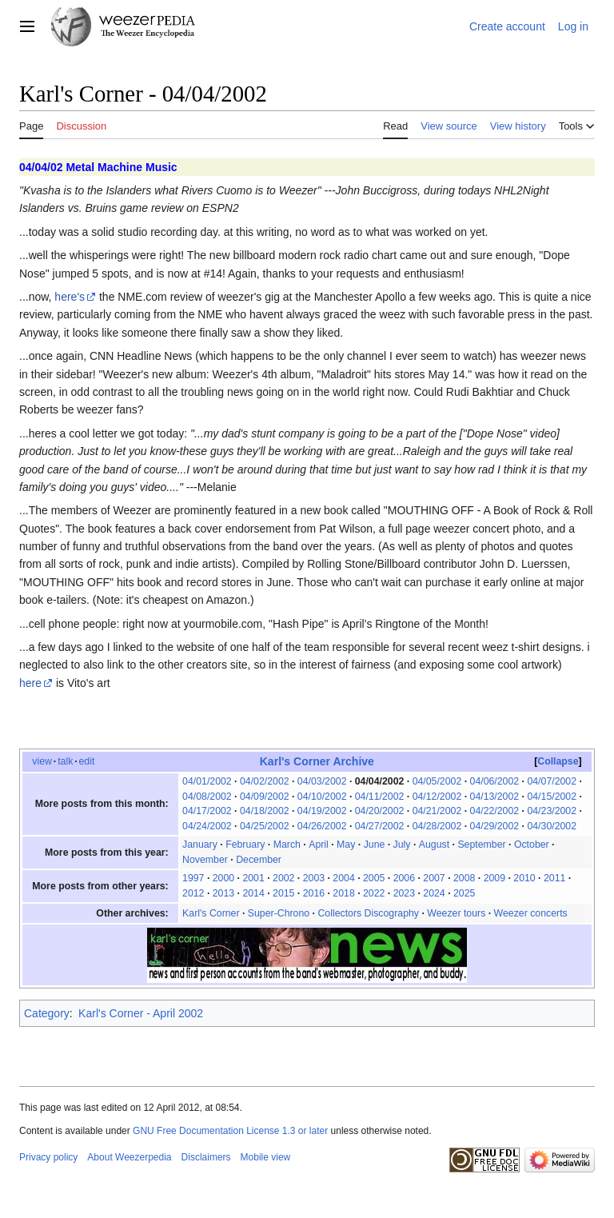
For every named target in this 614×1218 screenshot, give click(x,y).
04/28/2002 (437, 826)
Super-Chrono (278, 913)
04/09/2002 (264, 796)
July (402, 844)
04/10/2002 (322, 796)
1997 (193, 878)
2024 (434, 893)
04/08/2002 (207, 796)
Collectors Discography (368, 913)
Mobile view (266, 1157)
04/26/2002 (322, 826)
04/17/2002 (207, 811)
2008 (464, 878)
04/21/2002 (437, 811)
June (374, 844)
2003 (314, 878)
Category (47, 1013)
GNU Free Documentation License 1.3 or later (230, 1130)
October (531, 844)
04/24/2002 (207, 826)
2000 (223, 878)
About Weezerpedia (129, 1157)
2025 (464, 893)
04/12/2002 (437, 796)
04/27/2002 (380, 826)
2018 (343, 893)
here (30, 683)
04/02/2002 (264, 781)
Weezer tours (456, 913)
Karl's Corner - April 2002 (140, 1013)
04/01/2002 (207, 781)
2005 (374, 878)
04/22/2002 (495, 811)
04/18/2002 (264, 811)
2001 (253, 878)
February (245, 844)
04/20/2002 (380, 811)
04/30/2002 (551, 826)
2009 (494, 878)
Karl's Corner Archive (317, 761)
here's (69, 296)
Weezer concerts (531, 913)
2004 (343, 878)
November (205, 859)
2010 (524, 878)
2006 (404, 878)
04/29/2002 (495, 826)
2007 (434, 878)
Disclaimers (206, 1157)
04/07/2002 (551, 781)
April (319, 844)
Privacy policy (48, 1157)
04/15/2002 (551, 796)
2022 (374, 893)
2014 (253, 893)
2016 (314, 893)
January (199, 844)
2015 (283, 893)
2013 (223, 893)
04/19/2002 (322, 811)
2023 (404, 893)
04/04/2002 (380, 781)
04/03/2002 (322, 781)
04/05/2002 (437, 781)
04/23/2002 (551, 811)
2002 (283, 878)
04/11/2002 (380, 796)
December (258, 859)
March (287, 844)
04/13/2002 (495, 796)
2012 (193, 893)
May (346, 844)
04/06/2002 (495, 781)
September (481, 844)
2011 (554, 878)
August (434, 844)
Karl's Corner (210, 913)
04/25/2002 (264, 826)
